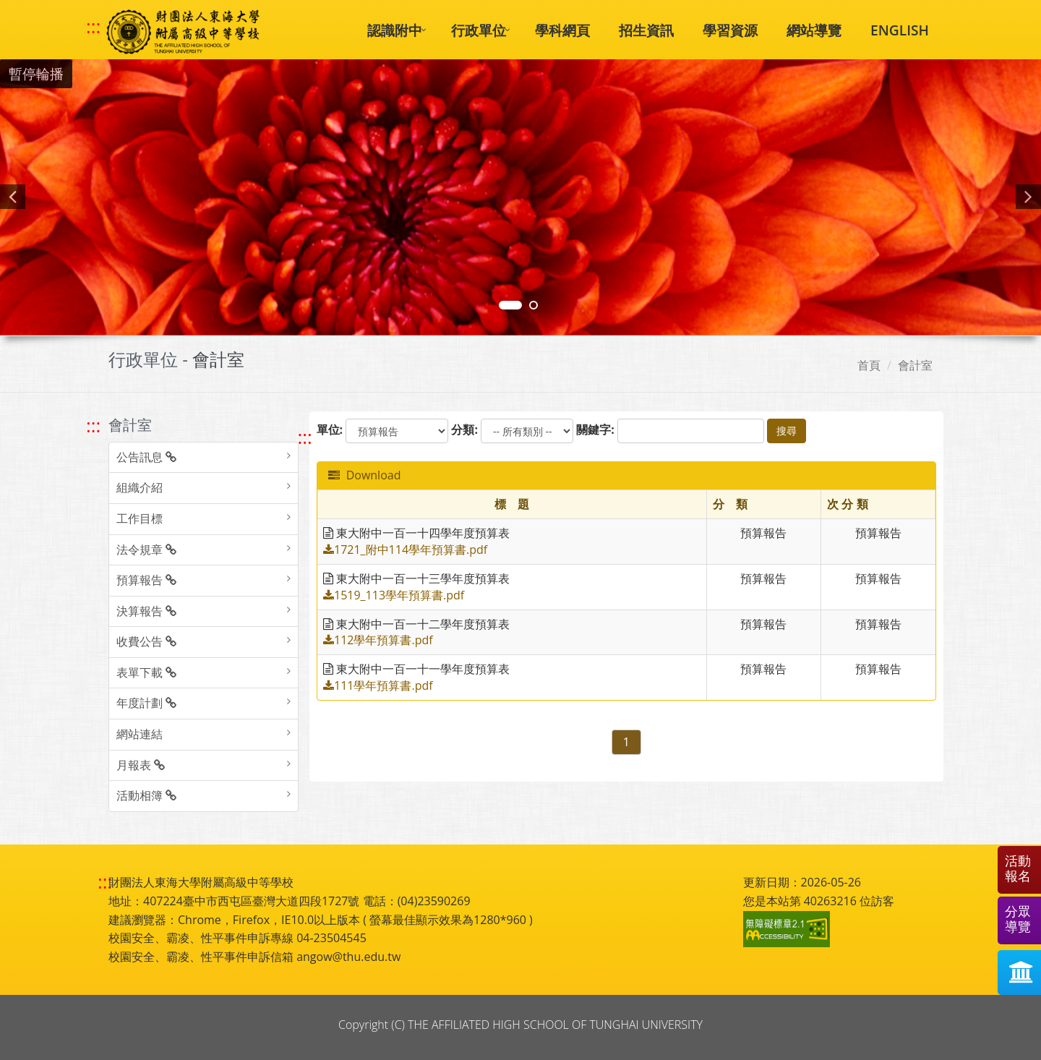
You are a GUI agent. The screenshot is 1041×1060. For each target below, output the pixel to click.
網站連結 (139, 734)
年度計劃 (146, 703)
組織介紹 (139, 487)
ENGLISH (899, 30)
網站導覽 (814, 30)
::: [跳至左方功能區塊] (93, 425)
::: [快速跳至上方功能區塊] (93, 27)
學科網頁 (562, 30)
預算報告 (146, 580)
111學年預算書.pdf (378, 685)
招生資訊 (646, 30)
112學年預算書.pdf (378, 640)
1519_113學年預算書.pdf (393, 595)
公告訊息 (146, 457)
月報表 (140, 765)
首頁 (869, 365)
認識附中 (394, 30)
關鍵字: (595, 429)
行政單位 (478, 30)
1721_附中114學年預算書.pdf (405, 549)
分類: (464, 429)
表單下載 (146, 672)
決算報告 (146, 611)
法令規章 (146, 549)
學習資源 (730, 30)
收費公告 (146, 641)
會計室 (915, 365)
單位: (330, 429)
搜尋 (786, 430)
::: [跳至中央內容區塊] (305, 437)
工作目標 (139, 518)
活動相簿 (146, 795)
